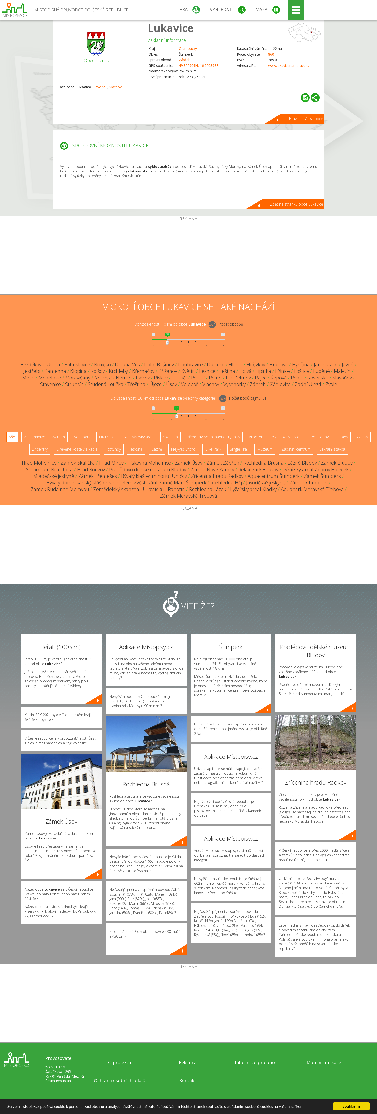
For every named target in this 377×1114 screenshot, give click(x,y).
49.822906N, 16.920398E (198, 65)
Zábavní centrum (295, 449)
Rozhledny (319, 437)
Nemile (124, 377)
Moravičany (77, 377)
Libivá (245, 371)
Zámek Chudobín (308, 482)
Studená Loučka (105, 384)
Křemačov (143, 371)
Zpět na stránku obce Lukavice (296, 204)
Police (215, 377)
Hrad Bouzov (91, 469)
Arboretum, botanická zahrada (275, 437)
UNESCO (107, 437)
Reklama (188, 1062)
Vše (12, 437)
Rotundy (113, 449)
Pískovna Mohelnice (149, 462)
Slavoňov (100, 87)
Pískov (161, 377)
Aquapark (82, 437)
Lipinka (263, 371)
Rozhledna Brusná (263, 462)
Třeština (136, 384)
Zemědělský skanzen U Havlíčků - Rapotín (139, 489)
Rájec (260, 377)
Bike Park (213, 449)
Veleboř (189, 384)
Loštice (301, 371)
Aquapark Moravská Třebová (312, 489)
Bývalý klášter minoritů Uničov (154, 476)
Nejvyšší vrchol (183, 449)
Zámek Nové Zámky (212, 469)
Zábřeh (184, 59)
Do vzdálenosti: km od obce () (163, 398)
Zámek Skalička (78, 462)
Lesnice (207, 371)
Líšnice (282, 371)
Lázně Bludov (302, 462)
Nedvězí (103, 377)
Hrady (342, 437)
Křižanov (168, 371)
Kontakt (187, 1080)
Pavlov (143, 377)
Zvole (331, 384)
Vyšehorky (234, 384)
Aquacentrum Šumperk (274, 476)
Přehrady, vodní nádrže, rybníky (213, 437)
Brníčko (102, 364)
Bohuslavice (77, 364)
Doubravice (190, 364)
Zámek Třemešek (97, 476)
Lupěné (321, 371)
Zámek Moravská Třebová (188, 496)
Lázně (156, 449)
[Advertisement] (188, 257)
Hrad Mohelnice (39, 462)
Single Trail (239, 449)
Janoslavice (326, 364)
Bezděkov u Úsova (40, 364)
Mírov (28, 377)
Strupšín (74, 384)
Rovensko (318, 377)
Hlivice (235, 364)
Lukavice (171, 28)
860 (271, 54)
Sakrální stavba (332, 449)
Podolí (198, 377)
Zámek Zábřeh (222, 462)
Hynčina (301, 364)
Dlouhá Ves (127, 364)
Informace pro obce (256, 1062)
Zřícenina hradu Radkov (217, 476)
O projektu (119, 1062)
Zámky (362, 437)
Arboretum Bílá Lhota (49, 469)
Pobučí (179, 377)
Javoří (348, 364)
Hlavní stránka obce (306, 118)
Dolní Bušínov (159, 364)
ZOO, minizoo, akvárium (44, 437)
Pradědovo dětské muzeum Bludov (147, 469)
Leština (227, 371)
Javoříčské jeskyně (265, 482)
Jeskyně (136, 449)
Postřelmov (238, 377)
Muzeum (265, 449)
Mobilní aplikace (324, 1062)
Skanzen (170, 437)
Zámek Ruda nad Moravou (60, 489)
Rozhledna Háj (226, 482)
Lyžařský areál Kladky (253, 489)
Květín (188, 371)
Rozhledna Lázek (207, 489)
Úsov (171, 384)
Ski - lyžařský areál (139, 437)
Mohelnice (50, 377)
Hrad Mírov (111, 462)
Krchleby (118, 371)
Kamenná (55, 371)
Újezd (155, 384)
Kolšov (98, 371)
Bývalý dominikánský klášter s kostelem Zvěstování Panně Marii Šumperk (126, 482)
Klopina (78, 371)
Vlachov (115, 87)
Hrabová (278, 364)
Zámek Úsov (188, 462)
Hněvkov (256, 364)
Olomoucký (188, 48)
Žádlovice (280, 384)
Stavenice (50, 384)
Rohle (297, 377)
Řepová (279, 377)
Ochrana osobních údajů (119, 1080)
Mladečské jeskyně (53, 476)
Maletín (342, 371)
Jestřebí (32, 371)
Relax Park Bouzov (258, 469)
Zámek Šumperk (322, 476)
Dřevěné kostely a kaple (77, 449)
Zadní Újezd (308, 384)
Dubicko (216, 364)
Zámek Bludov (337, 462)
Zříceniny (40, 449)
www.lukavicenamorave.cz (289, 65)
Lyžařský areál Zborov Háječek (316, 469)
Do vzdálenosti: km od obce (170, 324)
